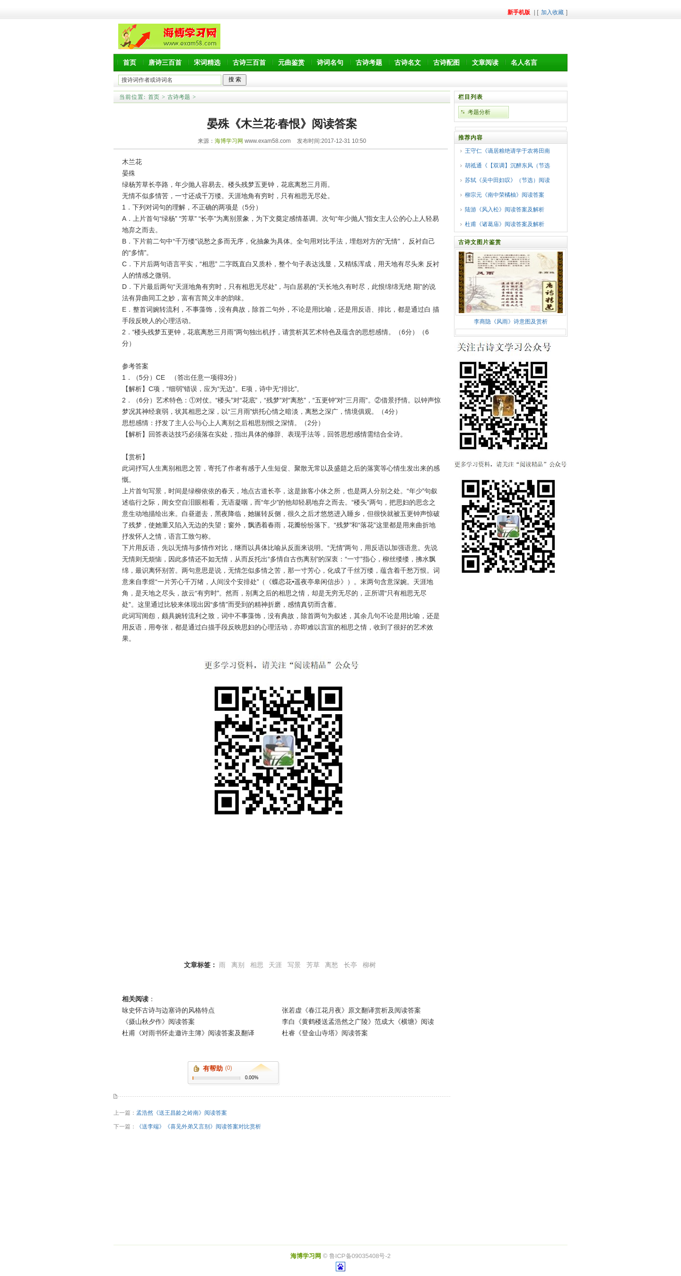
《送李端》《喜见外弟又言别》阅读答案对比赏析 (198, 1126)
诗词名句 (330, 62)
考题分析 (479, 112)
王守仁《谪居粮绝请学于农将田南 (507, 151)
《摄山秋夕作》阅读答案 (158, 1021)
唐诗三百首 (165, 62)
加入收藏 (552, 12)
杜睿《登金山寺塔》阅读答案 (325, 1033)
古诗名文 (407, 62)
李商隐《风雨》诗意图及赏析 (511, 321)
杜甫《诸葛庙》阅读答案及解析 (504, 224)
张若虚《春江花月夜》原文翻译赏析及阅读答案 (351, 1010)
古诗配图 (446, 62)
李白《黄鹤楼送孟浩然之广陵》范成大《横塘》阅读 (358, 1021)
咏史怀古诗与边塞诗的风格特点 (168, 1010)
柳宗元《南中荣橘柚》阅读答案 (504, 195)
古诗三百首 (249, 62)
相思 (256, 965)
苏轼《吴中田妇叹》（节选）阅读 (507, 180)
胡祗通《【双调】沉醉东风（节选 (507, 165)
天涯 (275, 965)
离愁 (331, 965)
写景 (294, 965)
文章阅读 (485, 62)
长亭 (350, 965)
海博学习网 (229, 141)
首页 (129, 62)
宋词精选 (207, 62)
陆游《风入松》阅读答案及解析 (504, 209)
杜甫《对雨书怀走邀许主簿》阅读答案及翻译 (188, 1033)
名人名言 (524, 62)
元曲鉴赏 (291, 62)
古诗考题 (369, 62)
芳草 (313, 965)
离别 (237, 965)
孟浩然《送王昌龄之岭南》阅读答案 (181, 1113)
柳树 (369, 965)
